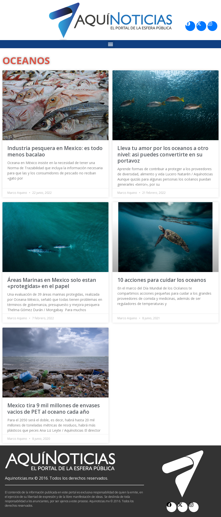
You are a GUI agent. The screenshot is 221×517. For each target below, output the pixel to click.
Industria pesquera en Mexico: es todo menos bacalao (55, 151)
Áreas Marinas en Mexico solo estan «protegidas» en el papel (51, 282)
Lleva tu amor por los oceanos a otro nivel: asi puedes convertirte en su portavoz (162, 154)
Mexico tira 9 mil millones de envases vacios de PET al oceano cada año (53, 408)
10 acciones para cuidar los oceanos (161, 279)
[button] (111, 44)
